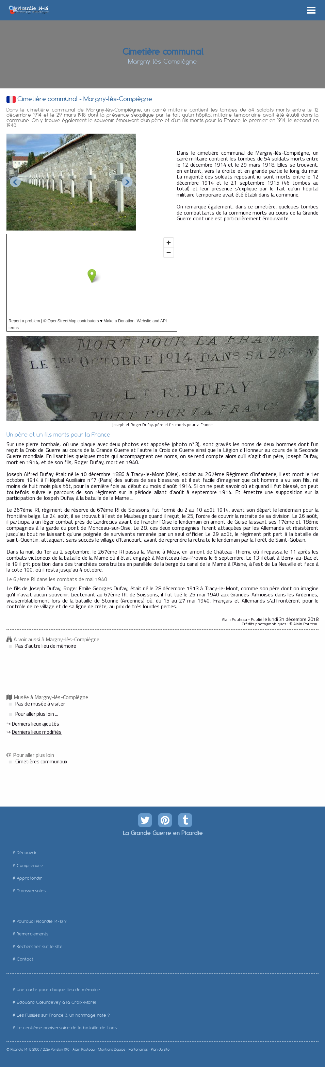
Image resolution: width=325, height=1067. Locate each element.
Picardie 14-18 (21, 1049)
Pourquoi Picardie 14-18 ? (42, 921)
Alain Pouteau (83, 1049)
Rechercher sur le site (40, 946)
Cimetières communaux (41, 761)
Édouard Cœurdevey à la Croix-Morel (56, 1002)
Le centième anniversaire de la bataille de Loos (67, 1027)
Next (126, 181)
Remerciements (32, 933)
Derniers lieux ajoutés (35, 724)
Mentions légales (111, 1049)
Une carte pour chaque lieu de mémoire (58, 989)
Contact (25, 959)
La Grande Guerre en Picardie (162, 833)
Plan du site (160, 1049)
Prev (15, 181)
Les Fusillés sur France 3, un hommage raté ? (63, 1015)
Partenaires (138, 1049)
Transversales (31, 890)
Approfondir (29, 878)
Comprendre (30, 865)
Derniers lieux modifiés (37, 732)
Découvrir (27, 852)
